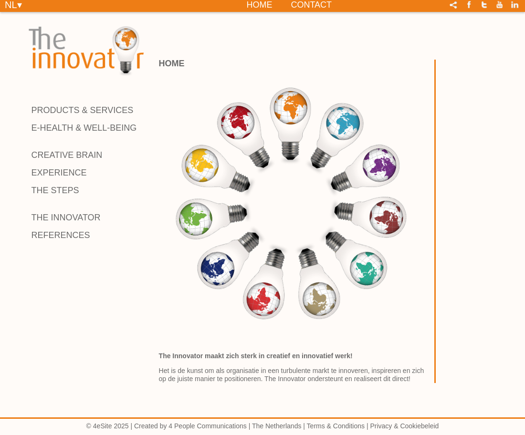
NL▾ (13, 4)
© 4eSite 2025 (107, 426)
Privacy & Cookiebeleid (404, 426)
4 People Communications (207, 426)
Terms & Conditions (336, 426)
